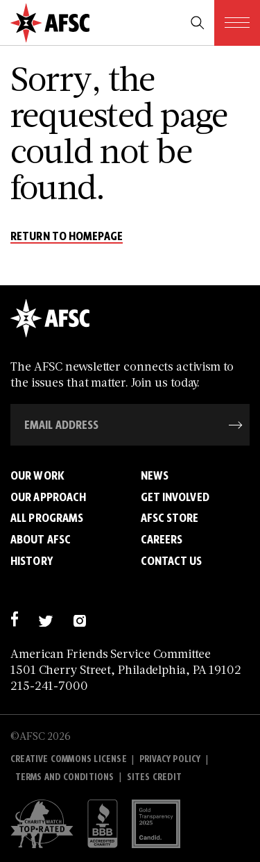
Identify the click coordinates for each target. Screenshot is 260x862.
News (154, 475)
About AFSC (40, 539)
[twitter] (45, 619)
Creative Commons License (68, 759)
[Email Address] (130, 425)
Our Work (37, 475)
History (31, 560)
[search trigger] (197, 23)
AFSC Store (170, 517)
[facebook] (14, 619)
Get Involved (175, 497)
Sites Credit (154, 777)
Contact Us (171, 560)
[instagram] (79, 619)
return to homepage (66, 237)
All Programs (46, 517)
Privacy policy (170, 759)
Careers (162, 539)
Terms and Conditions (64, 777)
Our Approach (48, 497)
